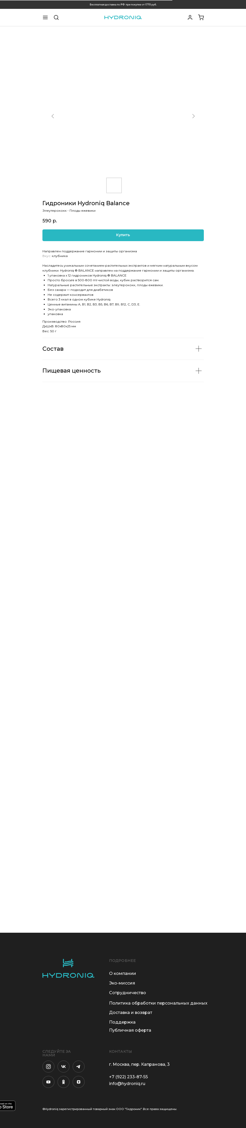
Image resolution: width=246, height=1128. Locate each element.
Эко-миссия (122, 983)
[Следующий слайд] (193, 116)
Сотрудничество (127, 992)
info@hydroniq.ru (127, 1083)
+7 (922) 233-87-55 (128, 1076)
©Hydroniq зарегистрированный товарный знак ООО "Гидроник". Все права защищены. (109, 1109)
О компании (122, 973)
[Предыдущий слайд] (53, 116)
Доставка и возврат (130, 1012)
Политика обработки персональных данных (158, 1003)
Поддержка (122, 1022)
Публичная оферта (130, 1030)
